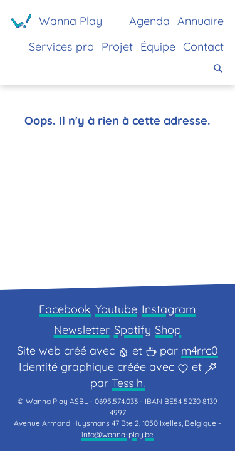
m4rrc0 (199, 350)
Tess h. (128, 383)
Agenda (149, 21)
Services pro (61, 46)
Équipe (157, 46)
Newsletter (82, 330)
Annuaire (200, 21)
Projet (117, 46)
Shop (168, 330)
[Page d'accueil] (56, 21)
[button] (218, 68)
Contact (203, 46)
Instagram (169, 309)
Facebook (65, 309)
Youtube (116, 309)
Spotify (132, 330)
